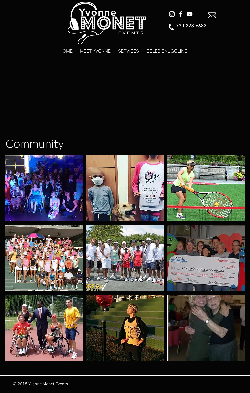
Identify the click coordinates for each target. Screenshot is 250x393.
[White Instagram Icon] (172, 14)
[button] (44, 188)
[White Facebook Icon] (180, 14)
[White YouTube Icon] (189, 14)
